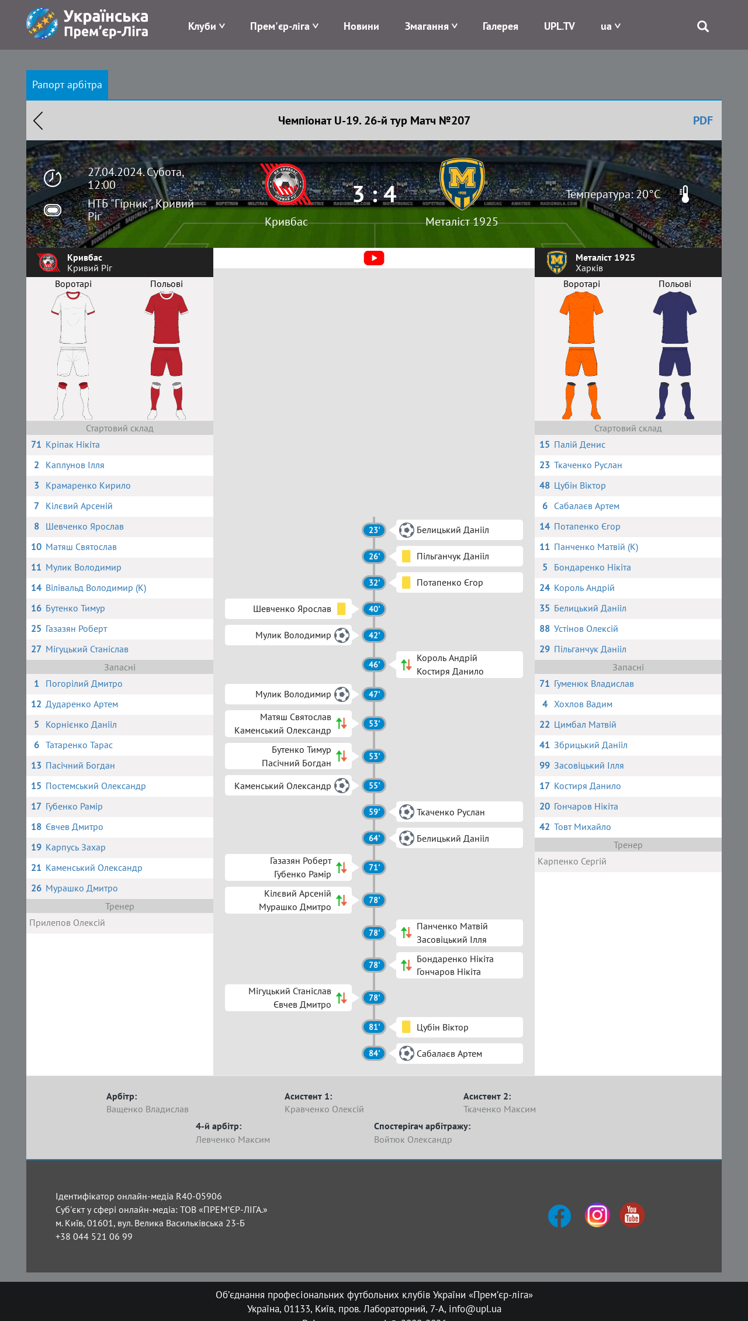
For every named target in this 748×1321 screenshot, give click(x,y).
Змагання (427, 26)
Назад (38, 120)
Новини (361, 26)
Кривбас (286, 221)
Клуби (202, 26)
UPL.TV (559, 26)
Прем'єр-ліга (280, 26)
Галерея (500, 26)
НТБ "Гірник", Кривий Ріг (141, 210)
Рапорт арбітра (67, 84)
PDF (703, 120)
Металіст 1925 (461, 221)
